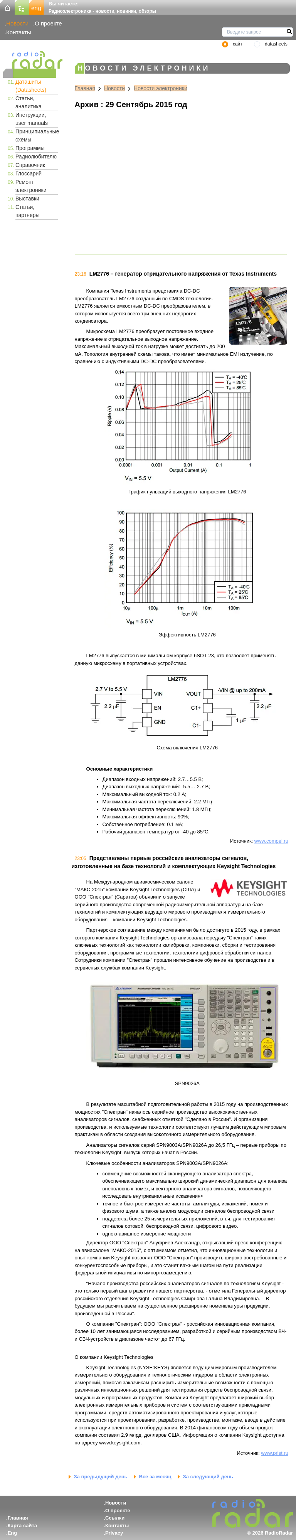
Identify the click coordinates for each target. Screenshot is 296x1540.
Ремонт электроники (31, 186)
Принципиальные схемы (36, 135)
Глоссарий (28, 173)
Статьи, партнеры (27, 211)
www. (267, 1453)
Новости (17, 23)
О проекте (48, 23)
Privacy (114, 1533)
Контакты (18, 32)
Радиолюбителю (36, 156)
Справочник (30, 165)
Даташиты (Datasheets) (30, 86)
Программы (30, 148)
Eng (12, 1533)
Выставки (27, 198)
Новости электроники (160, 88)
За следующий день (208, 1476)
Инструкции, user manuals (31, 119)
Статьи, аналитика (28, 102)
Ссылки (114, 1518)
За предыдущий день (101, 1476)
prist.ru (280, 1453)
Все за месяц (155, 1476)
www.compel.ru (271, 841)
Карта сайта (22, 1525)
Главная (85, 88)
